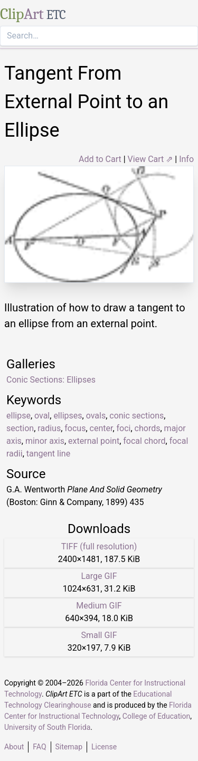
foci (124, 428)
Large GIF (99, 576)
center (101, 428)
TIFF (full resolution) (99, 546)
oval (42, 416)
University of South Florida (47, 727)
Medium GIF (98, 606)
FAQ (39, 747)
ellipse (18, 416)
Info (186, 159)
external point (93, 441)
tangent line (48, 454)
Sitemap (68, 747)
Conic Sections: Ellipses (51, 380)
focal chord (144, 441)
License (104, 747)
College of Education (156, 716)
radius (49, 428)
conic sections (136, 416)
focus (75, 428)
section (20, 428)
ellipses (67, 416)
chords (148, 428)
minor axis (44, 441)
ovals (96, 416)
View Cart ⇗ (150, 159)
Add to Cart (100, 159)
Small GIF (99, 635)
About (14, 747)
